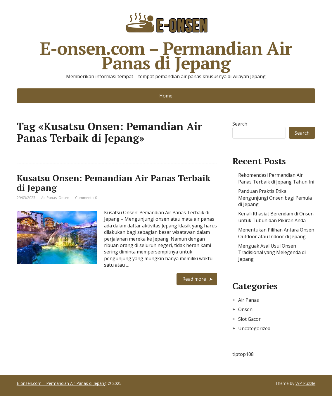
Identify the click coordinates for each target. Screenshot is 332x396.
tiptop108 (243, 354)
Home (165, 95)
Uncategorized (254, 328)
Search (239, 124)
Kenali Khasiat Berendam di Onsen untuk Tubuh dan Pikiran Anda (276, 216)
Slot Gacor (249, 319)
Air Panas (49, 197)
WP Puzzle (305, 383)
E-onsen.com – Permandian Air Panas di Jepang (166, 39)
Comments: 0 (86, 197)
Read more (194, 279)
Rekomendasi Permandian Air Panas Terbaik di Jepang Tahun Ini (276, 178)
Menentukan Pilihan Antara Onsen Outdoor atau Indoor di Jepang (276, 233)
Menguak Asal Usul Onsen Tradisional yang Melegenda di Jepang (272, 252)
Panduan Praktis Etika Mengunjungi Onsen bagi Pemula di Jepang (275, 198)
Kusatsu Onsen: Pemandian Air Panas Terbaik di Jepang (113, 182)
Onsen (63, 197)
